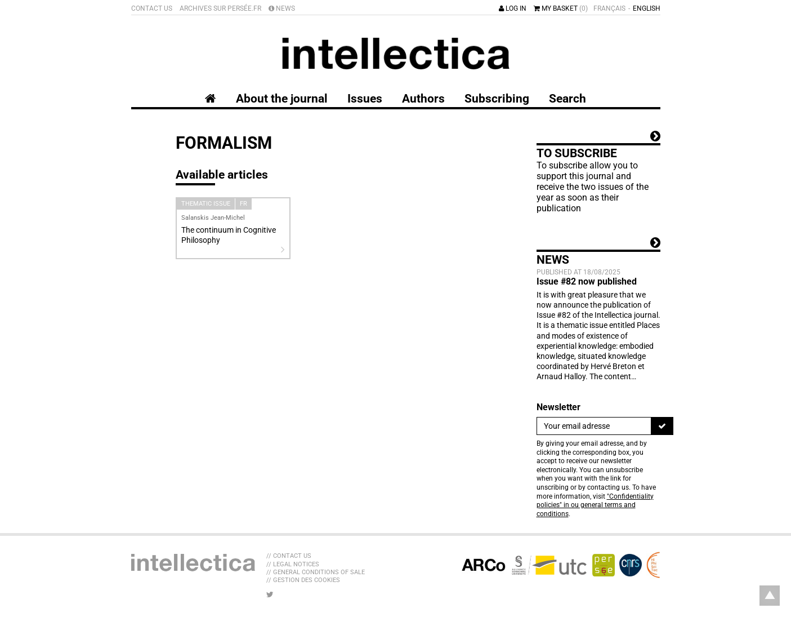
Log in (512, 8)
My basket (561, 8)
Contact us (151, 8)
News (282, 8)
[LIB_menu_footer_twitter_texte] (270, 594)
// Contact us (288, 556)
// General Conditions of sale (315, 572)
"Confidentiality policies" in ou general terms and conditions (595, 505)
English (646, 8)
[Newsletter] (594, 426)
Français (609, 8)
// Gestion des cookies (303, 580)
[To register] (662, 426)
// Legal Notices (292, 564)
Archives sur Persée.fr (220, 8)
